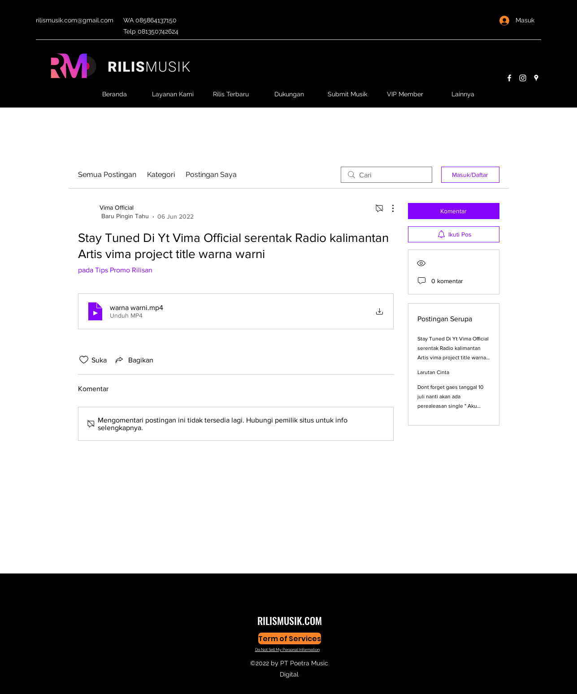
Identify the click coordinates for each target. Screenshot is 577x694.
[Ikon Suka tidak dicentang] (84, 359)
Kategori (161, 174)
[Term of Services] (289, 638)
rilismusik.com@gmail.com (74, 20)
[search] (386, 175)
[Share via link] (133, 359)
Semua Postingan (107, 174)
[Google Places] (536, 77)
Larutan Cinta (433, 372)
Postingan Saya (211, 174)
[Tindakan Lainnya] (388, 208)
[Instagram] (522, 77)
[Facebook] (509, 77)
